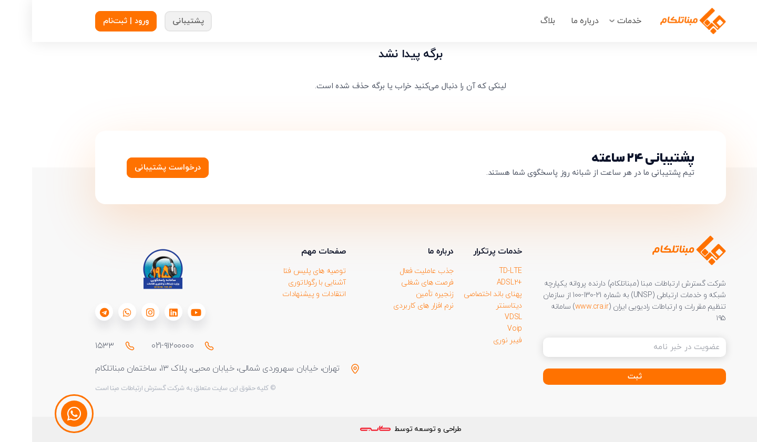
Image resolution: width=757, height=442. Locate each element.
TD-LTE (478, 271)
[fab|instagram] (118, 312)
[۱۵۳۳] (93, 346)
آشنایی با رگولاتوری (285, 283)
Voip (482, 329)
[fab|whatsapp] (95, 312)
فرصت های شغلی (395, 283)
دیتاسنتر (477, 306)
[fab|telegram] (72, 312)
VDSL (481, 317)
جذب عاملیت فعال (394, 271)
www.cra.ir (560, 307)
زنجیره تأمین (403, 294)
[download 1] (130, 269)
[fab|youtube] (164, 312)
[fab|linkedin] (141, 312)
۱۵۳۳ (72, 346)
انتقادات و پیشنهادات (281, 294)
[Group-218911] (661, 21)
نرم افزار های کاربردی (391, 306)
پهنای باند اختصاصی (461, 294)
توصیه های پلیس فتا (282, 271)
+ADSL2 (477, 283)
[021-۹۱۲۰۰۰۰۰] (172, 346)
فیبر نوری (475, 340)
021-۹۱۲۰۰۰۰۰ (140, 346)
